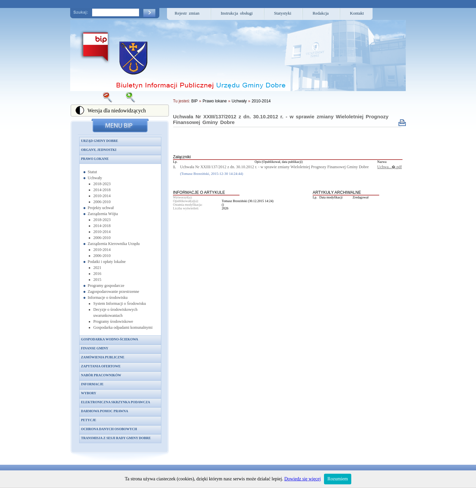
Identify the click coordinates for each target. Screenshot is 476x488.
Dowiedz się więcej (302, 478)
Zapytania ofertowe (101, 366)
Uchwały (95, 178)
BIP (194, 101)
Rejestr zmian (187, 13)
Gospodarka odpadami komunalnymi (123, 327)
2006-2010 (102, 201)
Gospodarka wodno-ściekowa (109, 339)
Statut (92, 172)
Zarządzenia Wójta (103, 213)
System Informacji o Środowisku (119, 303)
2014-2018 (102, 189)
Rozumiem (337, 478)
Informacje (92, 384)
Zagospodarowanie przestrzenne (113, 291)
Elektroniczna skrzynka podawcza (115, 402)
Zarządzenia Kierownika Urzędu (114, 243)
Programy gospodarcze (106, 285)
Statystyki (282, 13)
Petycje (88, 420)
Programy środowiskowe (113, 321)
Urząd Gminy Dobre (99, 141)
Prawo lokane (95, 159)
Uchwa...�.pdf (389, 167)
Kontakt (357, 13)
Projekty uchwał (101, 207)
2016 (97, 273)
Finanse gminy (94, 348)
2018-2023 (102, 184)
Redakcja (321, 13)
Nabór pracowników (101, 375)
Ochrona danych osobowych (109, 429)
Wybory (88, 393)
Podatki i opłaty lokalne (107, 261)
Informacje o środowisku (108, 297)
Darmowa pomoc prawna (104, 411)
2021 (97, 267)
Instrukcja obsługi (237, 13)
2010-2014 (102, 195)
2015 (97, 279)
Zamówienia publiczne (102, 357)
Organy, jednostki (98, 150)
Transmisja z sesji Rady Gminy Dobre (116, 438)
